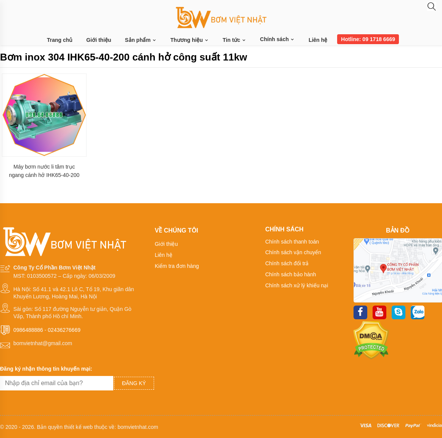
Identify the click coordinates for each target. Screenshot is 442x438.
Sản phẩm (141, 40)
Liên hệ (318, 40)
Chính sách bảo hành (290, 274)
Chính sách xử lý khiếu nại (296, 285)
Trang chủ (59, 40)
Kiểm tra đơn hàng (177, 266)
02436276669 (64, 330)
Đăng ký (134, 383)
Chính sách (277, 39)
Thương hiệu (189, 40)
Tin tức (234, 40)
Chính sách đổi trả (287, 263)
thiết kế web (78, 427)
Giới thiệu (98, 40)
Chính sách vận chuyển (293, 252)
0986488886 (28, 330)
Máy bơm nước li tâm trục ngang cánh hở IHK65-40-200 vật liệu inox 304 (44, 171)
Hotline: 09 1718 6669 (368, 39)
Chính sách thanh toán (292, 242)
